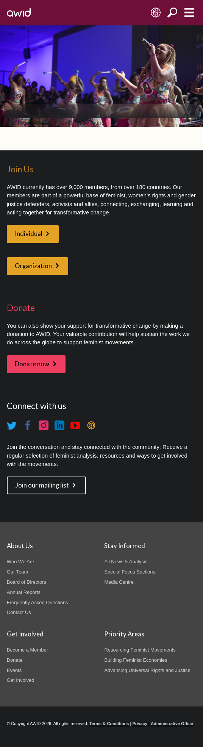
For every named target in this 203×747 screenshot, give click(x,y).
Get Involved (20, 680)
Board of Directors (26, 582)
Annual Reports (24, 592)
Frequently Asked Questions (37, 602)
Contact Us (19, 612)
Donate (15, 660)
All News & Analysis (125, 561)
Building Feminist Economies (135, 660)
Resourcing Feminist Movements (139, 650)
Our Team (17, 572)
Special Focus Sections (129, 572)
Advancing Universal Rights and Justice (147, 670)
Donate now (32, 364)
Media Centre (119, 582)
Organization (33, 266)
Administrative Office (172, 723)
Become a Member (27, 650)
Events (14, 670)
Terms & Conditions (109, 723)
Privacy (139, 723)
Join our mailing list (42, 485)
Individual (28, 234)
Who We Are (20, 561)
